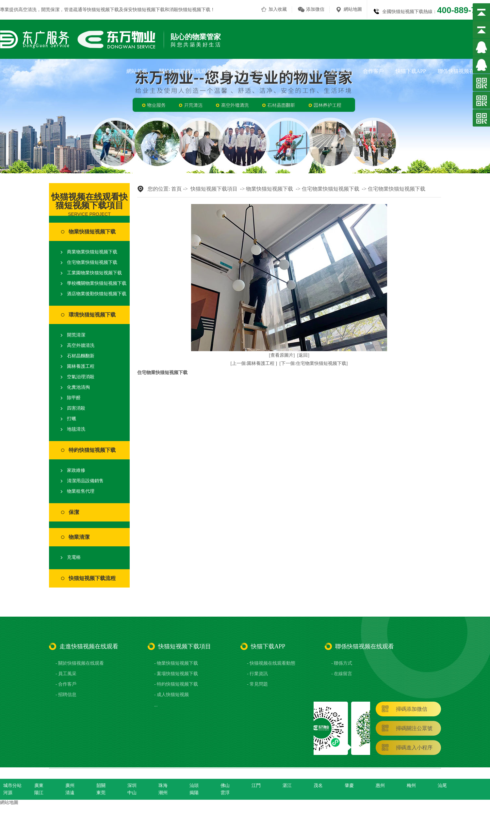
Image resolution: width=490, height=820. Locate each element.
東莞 (101, 792)
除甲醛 (74, 397)
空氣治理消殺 (80, 376)
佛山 (225, 785)
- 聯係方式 (341, 663)
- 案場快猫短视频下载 (176, 673)
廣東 (38, 785)
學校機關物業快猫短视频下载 (96, 283)
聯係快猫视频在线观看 (464, 71)
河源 (7, 792)
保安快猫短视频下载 (144, 9)
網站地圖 (353, 9)
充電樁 (74, 557)
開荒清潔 (76, 335)
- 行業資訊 (257, 673)
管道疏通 (73, 9)
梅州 (411, 785)
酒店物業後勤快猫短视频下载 (96, 293)
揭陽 (194, 792)
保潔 (74, 512)
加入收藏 (278, 9)
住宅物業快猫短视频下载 (92, 262)
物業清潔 (79, 537)
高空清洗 (27, 9)
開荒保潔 (50, 9)
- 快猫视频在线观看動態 (271, 663)
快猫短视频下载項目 (246, 71)
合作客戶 (373, 71)
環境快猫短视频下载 (92, 314)
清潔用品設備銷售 (85, 480)
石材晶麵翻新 (80, 355)
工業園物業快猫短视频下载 (94, 272)
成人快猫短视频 (300, 71)
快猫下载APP (411, 71)
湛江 (287, 785)
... (156, 705)
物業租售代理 (80, 491)
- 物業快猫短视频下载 (176, 663)
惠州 (380, 785)
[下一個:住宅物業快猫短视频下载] (313, 363)
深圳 (132, 785)
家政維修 (76, 470)
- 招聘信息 (66, 694)
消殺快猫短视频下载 (189, 9)
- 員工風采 (66, 673)
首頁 (176, 189)
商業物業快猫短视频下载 (92, 251)
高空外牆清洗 (80, 345)
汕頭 (194, 785)
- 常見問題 (257, 684)
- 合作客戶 (66, 684)
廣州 (69, 785)
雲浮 (225, 792)
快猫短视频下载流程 (92, 578)
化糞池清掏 (78, 387)
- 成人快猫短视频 (171, 694)
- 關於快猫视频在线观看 (80, 663)
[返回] (303, 355)
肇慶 (349, 785)
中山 (132, 792)
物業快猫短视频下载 (92, 231)
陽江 (38, 792)
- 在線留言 (341, 673)
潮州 (163, 792)
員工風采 (340, 71)
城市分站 (12, 785)
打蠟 (71, 418)
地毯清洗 (76, 429)
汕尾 (442, 785)
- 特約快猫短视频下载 (176, 684)
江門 (256, 785)
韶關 (101, 785)
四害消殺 (76, 408)
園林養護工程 (80, 366)
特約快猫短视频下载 (92, 450)
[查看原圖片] (282, 355)
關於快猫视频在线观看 (185, 71)
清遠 (69, 792)
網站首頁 (136, 71)
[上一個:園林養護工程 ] (254, 363)
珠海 (163, 785)
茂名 (318, 785)
